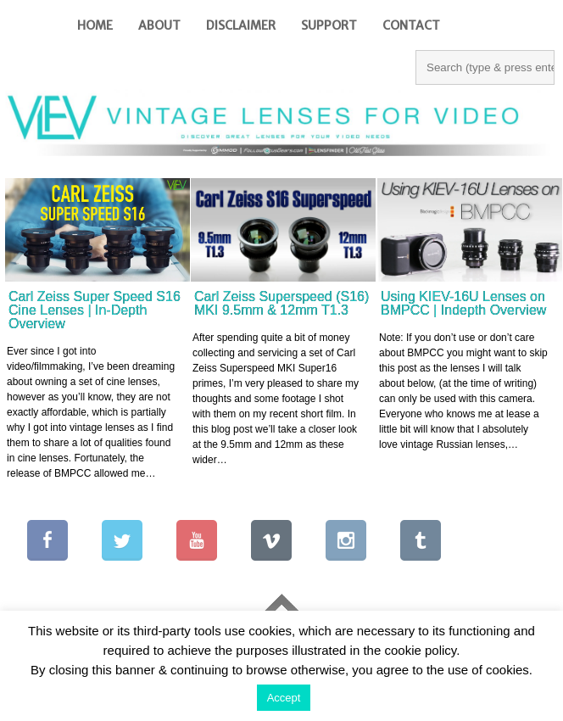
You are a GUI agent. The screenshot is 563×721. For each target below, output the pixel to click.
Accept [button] (284, 697)
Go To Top (281, 607)
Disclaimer (241, 25)
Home (95, 25)
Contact (411, 25)
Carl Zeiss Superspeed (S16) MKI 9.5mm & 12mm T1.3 (281, 303)
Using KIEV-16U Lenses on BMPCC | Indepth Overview (463, 303)
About (159, 25)
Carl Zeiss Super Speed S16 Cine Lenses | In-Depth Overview (94, 310)
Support (329, 25)
